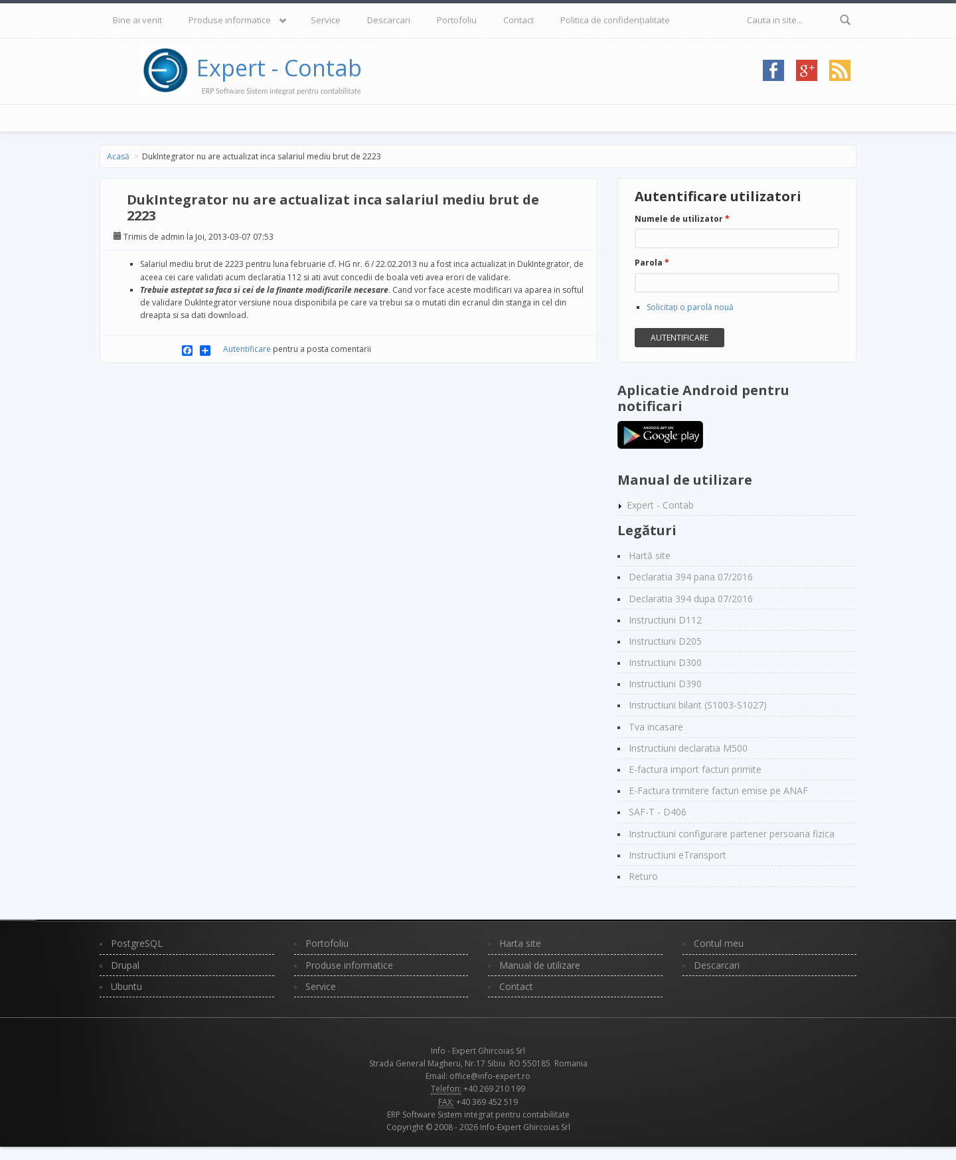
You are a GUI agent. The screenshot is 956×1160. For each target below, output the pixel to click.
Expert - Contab (279, 67)
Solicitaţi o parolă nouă (690, 307)
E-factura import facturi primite (695, 769)
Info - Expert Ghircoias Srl (478, 1050)
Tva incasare (656, 726)
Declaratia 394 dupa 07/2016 (691, 598)
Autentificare (247, 349)
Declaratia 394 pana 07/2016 (691, 576)
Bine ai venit (137, 20)
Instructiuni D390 (665, 683)
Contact (518, 20)
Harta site (520, 943)
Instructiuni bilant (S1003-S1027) (698, 705)
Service (326, 20)
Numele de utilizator (682, 218)
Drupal (125, 965)
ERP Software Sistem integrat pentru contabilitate (478, 1114)
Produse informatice (230, 20)
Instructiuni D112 (665, 620)
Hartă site (650, 555)
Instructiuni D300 (665, 662)
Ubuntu (126, 986)
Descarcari (388, 20)
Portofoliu (457, 20)
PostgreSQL (137, 943)
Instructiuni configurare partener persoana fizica (732, 833)
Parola (652, 262)
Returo (643, 876)
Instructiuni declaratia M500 (688, 748)
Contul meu (719, 943)
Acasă (118, 156)
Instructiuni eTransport (677, 855)
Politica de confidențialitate (615, 20)
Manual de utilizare (539, 965)
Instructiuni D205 (665, 641)
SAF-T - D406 (657, 811)
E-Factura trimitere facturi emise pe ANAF (718, 790)
